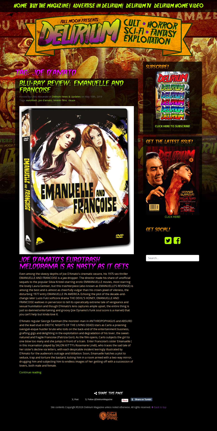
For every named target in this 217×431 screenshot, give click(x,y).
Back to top (158, 407)
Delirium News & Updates (66, 96)
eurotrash (31, 100)
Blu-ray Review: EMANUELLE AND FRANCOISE (71, 87)
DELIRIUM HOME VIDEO (178, 6)
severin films (60, 100)
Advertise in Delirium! (98, 6)
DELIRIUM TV (138, 6)
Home (20, 6)
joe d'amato (45, 100)
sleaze (71, 100)
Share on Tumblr (141, 399)
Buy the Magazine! (50, 6)
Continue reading (30, 372)
